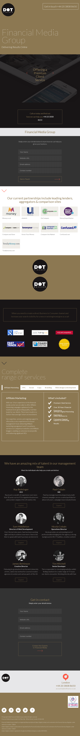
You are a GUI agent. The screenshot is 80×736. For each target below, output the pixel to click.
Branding (48, 388)
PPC (24, 388)
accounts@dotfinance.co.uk (66, 689)
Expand (21, 505)
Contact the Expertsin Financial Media (40, 647)
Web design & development (65, 388)
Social (31, 388)
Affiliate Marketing (11, 388)
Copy (39, 388)
